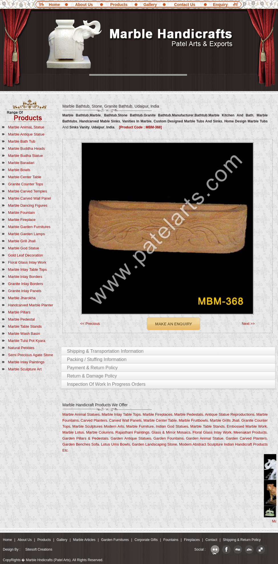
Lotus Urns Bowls (115, 444)
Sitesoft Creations (38, 549)
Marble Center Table (24, 177)
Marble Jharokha (22, 298)
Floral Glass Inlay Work (27, 262)
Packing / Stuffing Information (97, 359)
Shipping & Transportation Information (105, 351)
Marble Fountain (21, 212)
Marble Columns (99, 432)
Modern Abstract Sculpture (201, 444)
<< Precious (90, 323)
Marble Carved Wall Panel (29, 198)
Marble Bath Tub (21, 141)
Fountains (170, 540)
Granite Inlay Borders (25, 284)
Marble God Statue (23, 248)
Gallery (150, 4)
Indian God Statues (172, 426)
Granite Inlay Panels (24, 291)
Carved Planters (94, 420)
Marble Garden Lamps (26, 234)
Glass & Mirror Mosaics (170, 432)
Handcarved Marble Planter (30, 305)
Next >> (248, 323)
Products (119, 4)
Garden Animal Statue (204, 438)
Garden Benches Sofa (80, 444)
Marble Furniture (140, 426)
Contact (211, 540)
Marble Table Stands (25, 326)
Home (54, 4)
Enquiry (220, 4)
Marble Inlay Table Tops (27, 269)
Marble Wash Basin (24, 333)
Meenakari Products (250, 432)
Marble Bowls (19, 170)
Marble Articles (84, 540)
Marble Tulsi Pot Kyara (26, 341)
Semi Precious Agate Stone (30, 355)
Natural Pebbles (21, 348)
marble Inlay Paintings (26, 362)
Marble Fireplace (22, 220)
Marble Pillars (19, 312)
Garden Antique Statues (131, 438)
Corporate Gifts (146, 540)
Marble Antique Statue (26, 134)
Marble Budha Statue (25, 155)
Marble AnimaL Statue (26, 127)
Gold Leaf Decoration (25, 255)
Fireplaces (192, 540)
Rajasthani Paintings (132, 432)
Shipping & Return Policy (242, 540)
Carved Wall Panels (125, 420)
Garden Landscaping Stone (154, 444)
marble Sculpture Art (25, 369)
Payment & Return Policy (92, 367)
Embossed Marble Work (247, 426)
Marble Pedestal (21, 319)
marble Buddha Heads (26, 148)
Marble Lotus (73, 432)
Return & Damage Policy (92, 376)
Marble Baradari (21, 163)
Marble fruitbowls (193, 420)
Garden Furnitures (115, 540)
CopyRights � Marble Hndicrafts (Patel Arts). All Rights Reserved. (53, 560)
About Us (84, 4)
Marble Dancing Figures (27, 205)
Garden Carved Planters (246, 438)
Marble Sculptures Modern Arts (98, 426)
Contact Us (184, 4)
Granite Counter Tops (25, 184)
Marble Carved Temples (27, 191)
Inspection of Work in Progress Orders (106, 384)
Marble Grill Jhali (22, 241)
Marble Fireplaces (157, 414)
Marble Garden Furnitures (29, 227)
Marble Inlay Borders (25, 276)
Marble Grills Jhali (224, 420)
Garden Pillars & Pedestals (85, 438)
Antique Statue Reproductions (229, 414)
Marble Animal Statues (81, 414)
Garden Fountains (168, 438)
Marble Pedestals (188, 414)
